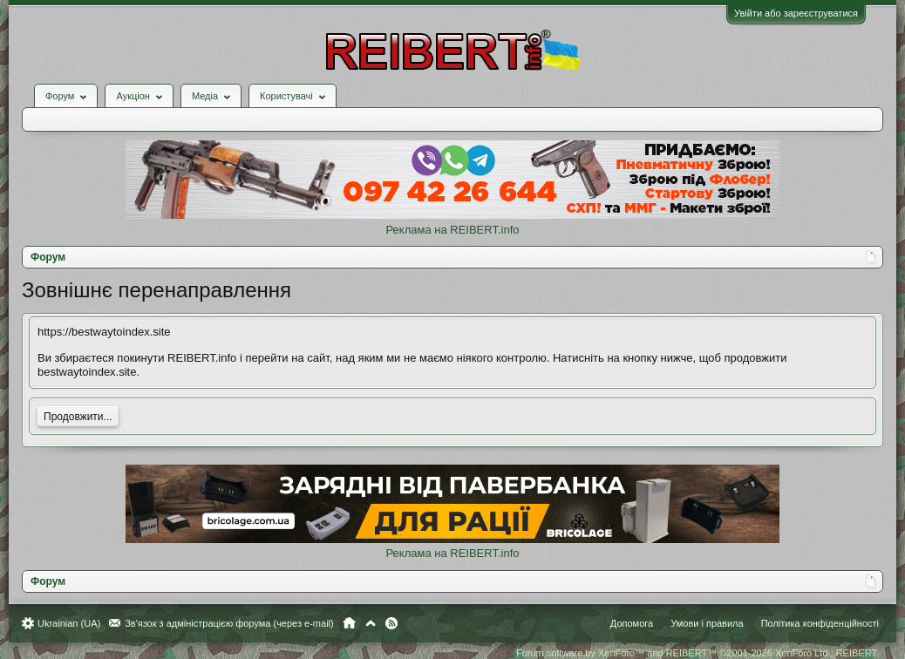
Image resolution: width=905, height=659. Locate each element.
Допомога (631, 623)
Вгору (370, 623)
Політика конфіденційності (820, 623)
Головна (349, 623)
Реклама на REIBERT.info (452, 229)
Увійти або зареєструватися (796, 13)
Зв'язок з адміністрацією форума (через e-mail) (229, 623)
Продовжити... (78, 417)
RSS (391, 623)
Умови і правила (706, 623)
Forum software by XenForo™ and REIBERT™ (697, 653)
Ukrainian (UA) (68, 623)
